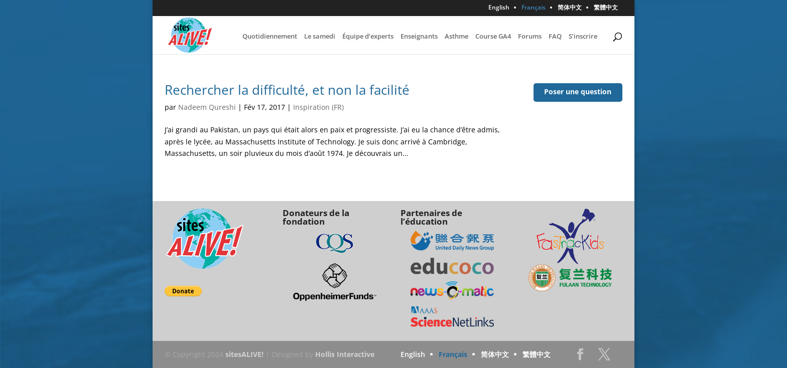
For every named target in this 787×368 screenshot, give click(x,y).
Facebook (580, 357)
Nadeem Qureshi (207, 107)
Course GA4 (493, 37)
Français (533, 8)
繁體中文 (606, 8)
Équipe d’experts (368, 37)
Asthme (456, 37)
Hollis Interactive (344, 354)
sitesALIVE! (244, 354)
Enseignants (419, 37)
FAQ (555, 37)
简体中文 (570, 8)
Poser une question (577, 91)
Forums (530, 37)
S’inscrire (583, 37)
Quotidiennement (269, 37)
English (498, 8)
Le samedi (319, 37)
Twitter (604, 357)
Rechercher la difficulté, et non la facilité (287, 90)
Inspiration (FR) (318, 107)
